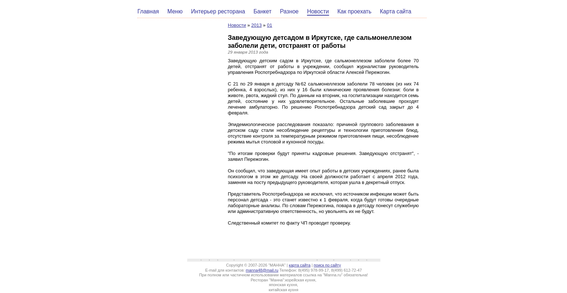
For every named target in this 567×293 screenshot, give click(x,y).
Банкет (262, 11)
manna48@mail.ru (262, 270)
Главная (148, 11)
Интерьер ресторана (218, 11)
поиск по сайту (327, 265)
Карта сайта (396, 11)
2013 (256, 25)
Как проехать (354, 11)
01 (269, 25)
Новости (318, 11)
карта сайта (300, 265)
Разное (289, 11)
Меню (175, 11)
